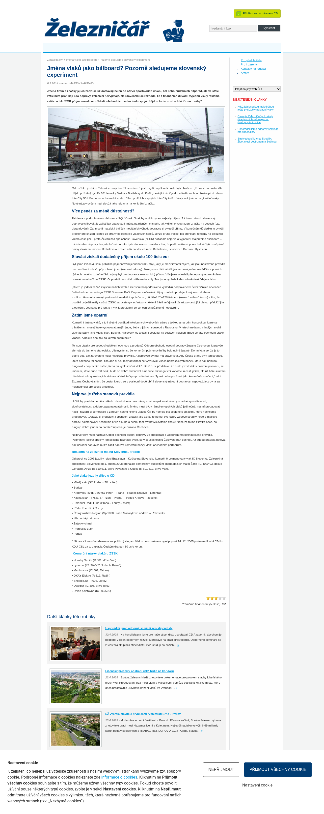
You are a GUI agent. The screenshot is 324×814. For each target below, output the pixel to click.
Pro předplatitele (251, 60)
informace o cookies (119, 777)
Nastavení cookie (257, 785)
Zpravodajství (55, 59)
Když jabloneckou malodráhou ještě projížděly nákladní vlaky (256, 108)
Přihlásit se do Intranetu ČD (260, 13)
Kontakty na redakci (253, 68)
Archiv (245, 72)
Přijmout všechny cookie (277, 769)
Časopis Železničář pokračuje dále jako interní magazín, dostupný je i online (255, 119)
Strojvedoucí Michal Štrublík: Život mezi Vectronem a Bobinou (257, 140)
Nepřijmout (221, 769)
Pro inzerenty (249, 64)
